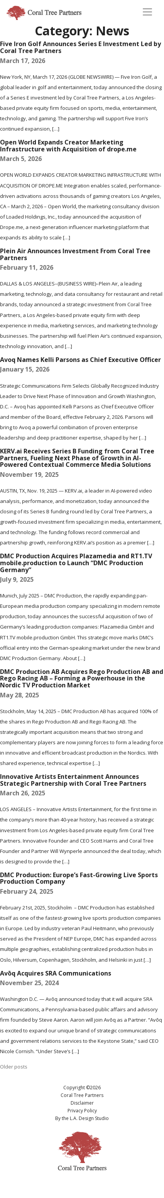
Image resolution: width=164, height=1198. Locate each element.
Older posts (13, 1066)
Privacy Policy (82, 1110)
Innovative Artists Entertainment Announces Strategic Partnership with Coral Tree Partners (73, 780)
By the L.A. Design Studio (82, 1118)
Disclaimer (82, 1103)
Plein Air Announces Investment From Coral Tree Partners (75, 254)
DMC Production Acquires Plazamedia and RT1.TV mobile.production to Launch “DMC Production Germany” (76, 563)
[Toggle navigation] (147, 12)
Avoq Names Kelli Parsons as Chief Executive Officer (80, 359)
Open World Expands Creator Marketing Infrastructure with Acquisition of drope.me (68, 145)
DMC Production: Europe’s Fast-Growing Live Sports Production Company (79, 878)
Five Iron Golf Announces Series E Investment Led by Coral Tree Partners (80, 47)
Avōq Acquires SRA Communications (55, 973)
